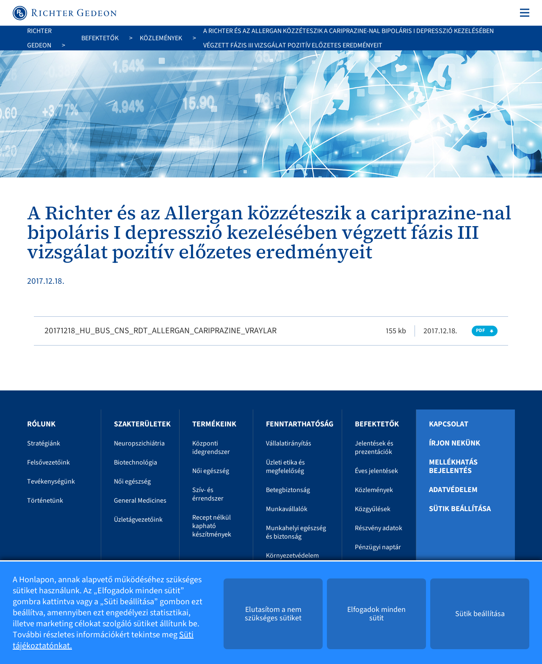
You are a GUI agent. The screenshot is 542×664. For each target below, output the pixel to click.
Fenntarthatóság (299, 424)
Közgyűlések (372, 509)
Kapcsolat (448, 424)
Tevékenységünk (51, 481)
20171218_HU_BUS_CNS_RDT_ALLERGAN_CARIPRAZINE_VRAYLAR (160, 331)
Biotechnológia (135, 462)
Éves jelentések (376, 471)
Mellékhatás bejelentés (453, 466)
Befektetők (100, 38)
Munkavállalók (286, 509)
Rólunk (41, 424)
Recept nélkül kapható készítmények (211, 526)
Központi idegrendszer (211, 447)
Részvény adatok (378, 528)
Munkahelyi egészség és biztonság (296, 532)
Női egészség (132, 481)
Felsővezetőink (48, 462)
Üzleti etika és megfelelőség (285, 467)
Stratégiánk (43, 443)
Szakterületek (142, 424)
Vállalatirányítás (288, 443)
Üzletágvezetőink (138, 519)
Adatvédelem (453, 490)
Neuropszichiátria (139, 443)
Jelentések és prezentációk (374, 447)
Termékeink (214, 424)
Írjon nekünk (454, 443)
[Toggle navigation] (523, 12)
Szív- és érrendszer (208, 494)
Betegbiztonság (288, 490)
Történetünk (45, 500)
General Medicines (140, 500)
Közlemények (161, 38)
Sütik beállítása (460, 509)
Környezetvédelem (292, 555)
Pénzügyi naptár (378, 547)
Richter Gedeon (39, 38)
